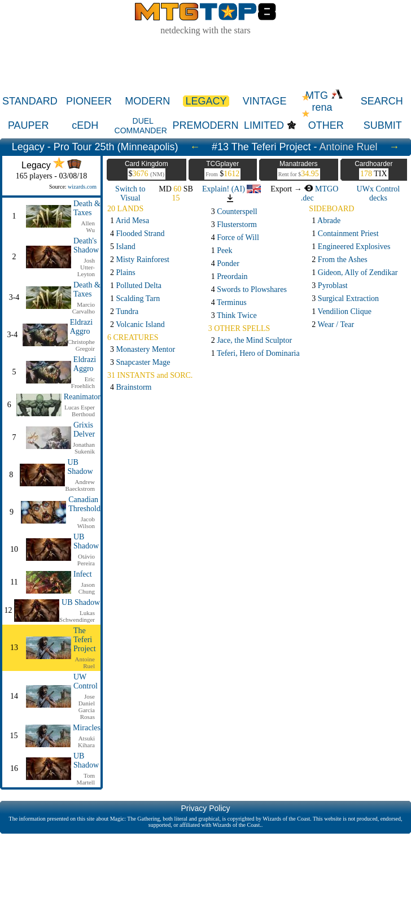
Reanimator (82, 397)
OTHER (326, 125)
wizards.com (82, 187)
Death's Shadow (86, 245)
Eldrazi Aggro (81, 326)
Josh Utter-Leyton (86, 267)
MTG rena (324, 101)
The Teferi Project (84, 639)
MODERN (147, 101)
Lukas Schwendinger (77, 616)
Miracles (86, 727)
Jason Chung (86, 588)
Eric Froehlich (83, 382)
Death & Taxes (86, 208)
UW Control (85, 681)
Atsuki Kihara (86, 741)
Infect (82, 574)
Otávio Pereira (86, 559)
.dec (307, 198)
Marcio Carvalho (83, 308)
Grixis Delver (84, 429)
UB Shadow (80, 467)
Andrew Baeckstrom (80, 485)
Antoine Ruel (348, 146)
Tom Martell (86, 779)
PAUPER (28, 125)
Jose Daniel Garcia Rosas (86, 706)
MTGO (321, 189)
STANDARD (30, 101)
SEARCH (382, 101)
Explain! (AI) (231, 189)
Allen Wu (88, 226)
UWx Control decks (378, 193)
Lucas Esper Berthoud (79, 410)
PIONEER (89, 101)
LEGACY (206, 101)
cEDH (85, 125)
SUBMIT (383, 125)
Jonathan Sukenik (84, 448)
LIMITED (264, 125)
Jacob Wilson (86, 522)
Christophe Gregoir (81, 345)
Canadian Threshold (84, 504)
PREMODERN (206, 125)
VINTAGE (265, 101)
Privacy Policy (205, 808)
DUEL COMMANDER (141, 125)
